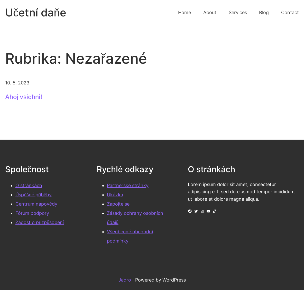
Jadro (124, 280)
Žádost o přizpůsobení (39, 222)
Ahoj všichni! (23, 97)
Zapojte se (118, 204)
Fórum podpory (32, 213)
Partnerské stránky (128, 185)
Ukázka (115, 194)
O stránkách (28, 185)
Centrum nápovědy (36, 204)
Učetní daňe (35, 12)
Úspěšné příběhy (33, 194)
